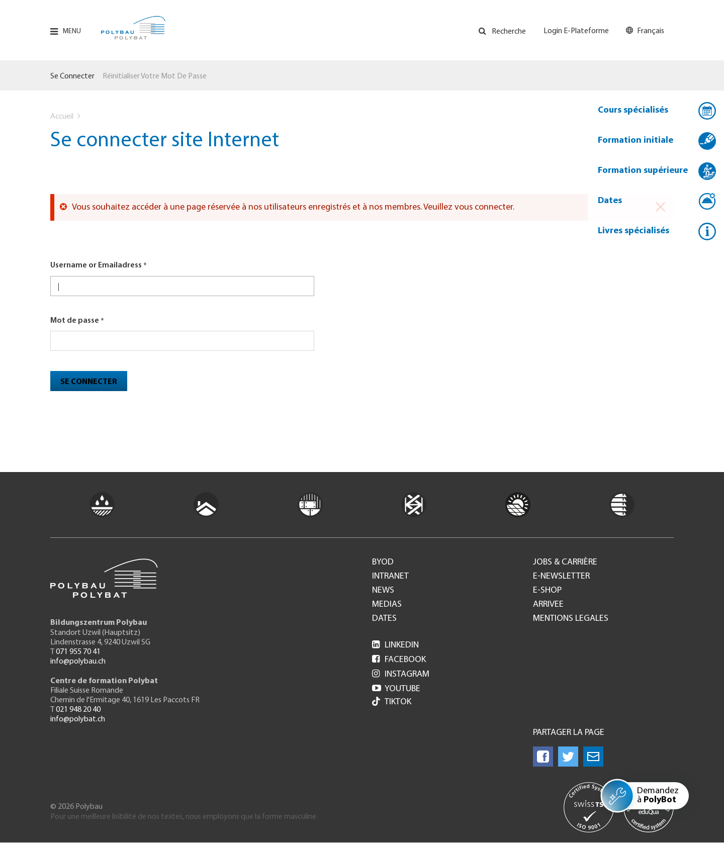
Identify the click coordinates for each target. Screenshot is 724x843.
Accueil (61, 117)
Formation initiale (635, 140)
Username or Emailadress (96, 265)
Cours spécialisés (633, 110)
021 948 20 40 (78, 710)
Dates (610, 201)
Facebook (399, 660)
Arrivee (548, 604)
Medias (387, 604)
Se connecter (72, 76)
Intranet (390, 576)
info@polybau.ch (78, 662)
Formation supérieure (643, 170)
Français (650, 31)
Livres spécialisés (633, 231)
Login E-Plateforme (576, 31)
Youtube (396, 689)
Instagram (400, 674)
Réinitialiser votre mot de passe (155, 76)
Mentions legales (570, 618)
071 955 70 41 (78, 652)
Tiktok (391, 702)
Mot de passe (74, 321)
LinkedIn (395, 645)
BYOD (383, 562)
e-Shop (547, 590)
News (383, 590)
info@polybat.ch (77, 719)
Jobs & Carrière (565, 562)
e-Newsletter (561, 576)
